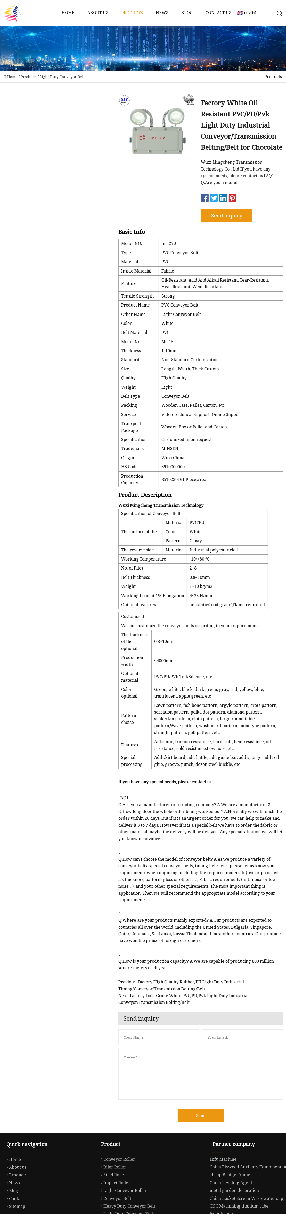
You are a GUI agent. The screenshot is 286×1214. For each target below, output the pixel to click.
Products (132, 12)
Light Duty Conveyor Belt (62, 76)
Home (68, 12)
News (162, 12)
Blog (187, 12)
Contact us (218, 12)
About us (97, 12)
